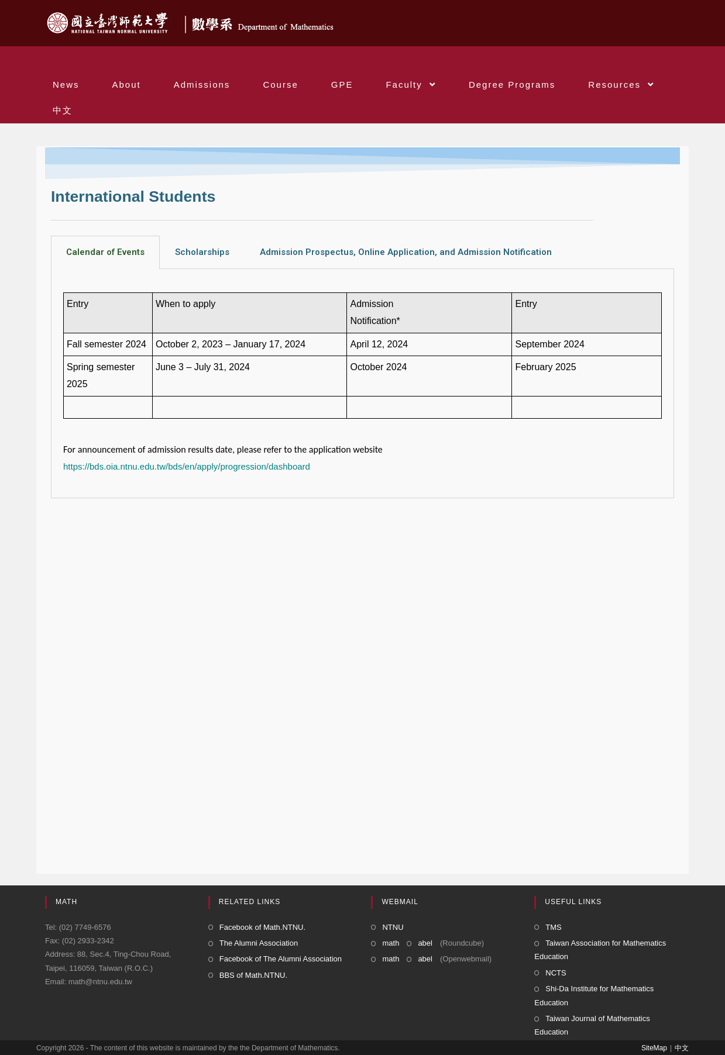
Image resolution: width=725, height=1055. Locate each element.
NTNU (392, 927)
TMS (553, 927)
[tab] (105, 252)
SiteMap (654, 1048)
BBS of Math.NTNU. (253, 975)
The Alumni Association (258, 943)
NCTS (555, 972)
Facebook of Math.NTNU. (262, 927)
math (390, 943)
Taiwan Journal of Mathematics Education (592, 1025)
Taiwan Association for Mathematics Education (600, 950)
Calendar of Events (105, 252)
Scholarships (202, 252)
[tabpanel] (362, 383)
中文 (682, 1048)
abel (425, 943)
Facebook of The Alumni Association (280, 958)
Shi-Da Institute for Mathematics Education (594, 995)
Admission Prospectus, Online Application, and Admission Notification (406, 252)
